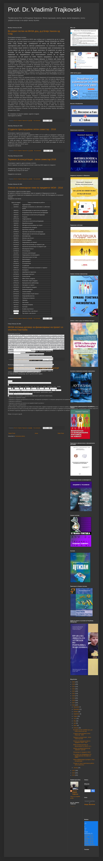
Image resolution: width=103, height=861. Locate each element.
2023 (73, 689)
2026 (73, 682)
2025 (73, 684)
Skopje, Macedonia (89, 802)
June (75, 718)
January (76, 767)
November (76, 709)
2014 (73, 773)
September (77, 714)
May (75, 721)
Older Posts (61, 433)
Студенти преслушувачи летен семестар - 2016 (32, 129)
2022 (73, 691)
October (76, 711)
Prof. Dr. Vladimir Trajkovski (44, 9)
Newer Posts (11, 433)
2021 (73, 693)
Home (36, 433)
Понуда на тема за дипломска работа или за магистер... (83, 764)
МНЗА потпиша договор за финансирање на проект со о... (82, 745)
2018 (73, 700)
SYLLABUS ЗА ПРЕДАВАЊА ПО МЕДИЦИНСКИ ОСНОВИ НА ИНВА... (82, 756)
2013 (73, 775)
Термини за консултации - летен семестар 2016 (32, 159)
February (76, 728)
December (76, 707)
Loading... (73, 806)
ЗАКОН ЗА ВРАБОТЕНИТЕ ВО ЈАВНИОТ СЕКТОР (81, 749)
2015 (73, 770)
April (75, 723)
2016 (73, 705)
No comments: (37, 120)
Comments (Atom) (20, 436)
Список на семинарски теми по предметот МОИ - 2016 (35, 187)
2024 (73, 686)
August (76, 716)
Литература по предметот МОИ (82, 752)
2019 (73, 698)
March (75, 725)
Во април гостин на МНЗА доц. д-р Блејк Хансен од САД (82, 730)
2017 (73, 702)
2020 (73, 695)
